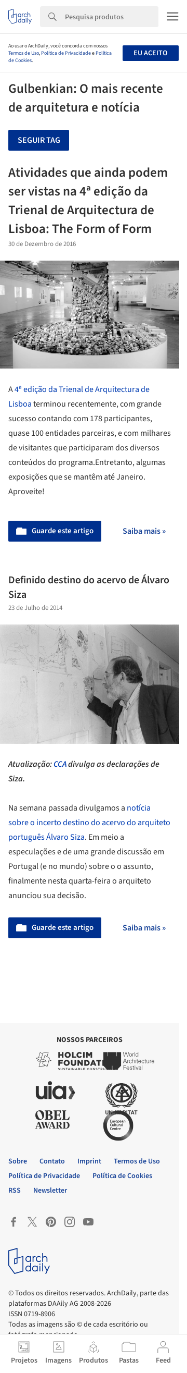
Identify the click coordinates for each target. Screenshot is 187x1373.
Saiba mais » (144, 531)
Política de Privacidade (66, 53)
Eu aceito (150, 53)
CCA (60, 764)
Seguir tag (39, 140)
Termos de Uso (23, 53)
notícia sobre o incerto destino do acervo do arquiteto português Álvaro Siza (89, 822)
